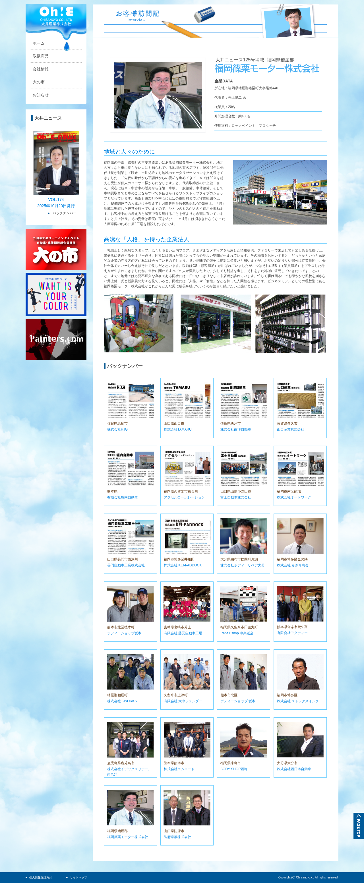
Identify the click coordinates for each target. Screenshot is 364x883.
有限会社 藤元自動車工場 (183, 633)
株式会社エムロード (179, 769)
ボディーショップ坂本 (124, 633)
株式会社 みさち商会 (293, 565)
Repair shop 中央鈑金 (236, 633)
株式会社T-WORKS (122, 701)
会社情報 (41, 69)
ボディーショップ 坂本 (237, 701)
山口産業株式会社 (290, 429)
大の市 (39, 82)
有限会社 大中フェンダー (183, 701)
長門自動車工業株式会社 (126, 565)
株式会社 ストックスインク (298, 701)
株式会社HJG (117, 429)
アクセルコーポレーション (184, 497)
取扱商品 (41, 56)
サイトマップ (76, 877)
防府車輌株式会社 (177, 837)
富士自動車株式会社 (235, 497)
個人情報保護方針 (39, 877)
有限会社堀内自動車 (122, 497)
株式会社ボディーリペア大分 (242, 565)
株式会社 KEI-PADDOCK (183, 565)
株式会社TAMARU (178, 429)
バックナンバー (64, 213)
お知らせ (41, 95)
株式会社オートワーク (294, 497)
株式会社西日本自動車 (294, 769)
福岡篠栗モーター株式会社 (127, 837)
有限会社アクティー (292, 633)
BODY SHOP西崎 (233, 769)
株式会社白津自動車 (235, 429)
